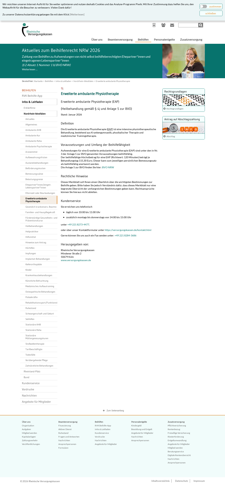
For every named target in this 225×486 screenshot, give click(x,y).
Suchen (201, 25)
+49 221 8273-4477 (78, 224)
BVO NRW (108, 167)
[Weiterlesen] (77, 14)
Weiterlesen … (30, 69)
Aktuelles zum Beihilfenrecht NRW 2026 (61, 50)
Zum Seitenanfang (115, 410)
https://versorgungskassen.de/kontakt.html (128, 229)
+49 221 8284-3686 (125, 235)
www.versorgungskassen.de (76, 260)
